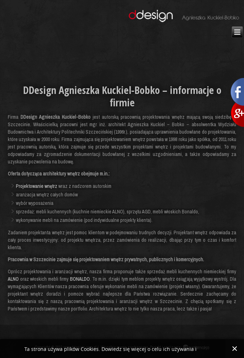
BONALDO (80, 279)
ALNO (13, 279)
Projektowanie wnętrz (36, 186)
